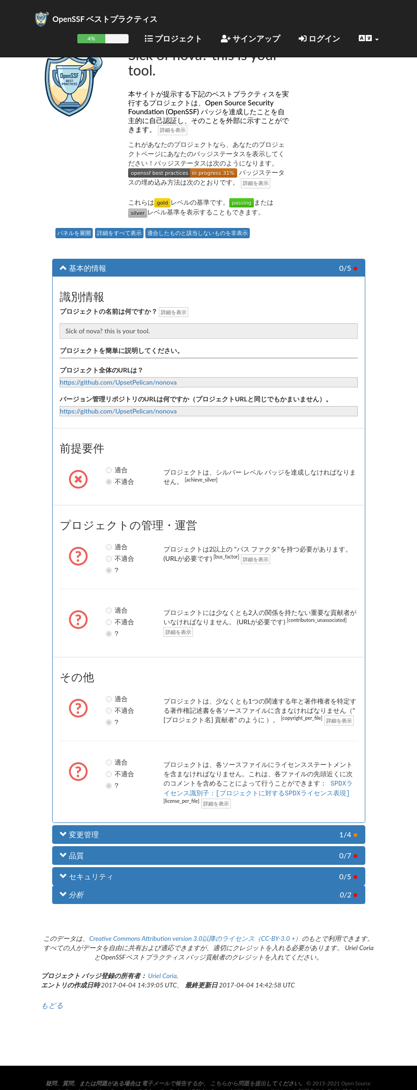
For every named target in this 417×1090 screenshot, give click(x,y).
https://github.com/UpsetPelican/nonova (118, 382)
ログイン (319, 38)
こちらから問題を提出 (238, 1083)
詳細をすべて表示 (119, 232)
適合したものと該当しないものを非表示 (197, 232)
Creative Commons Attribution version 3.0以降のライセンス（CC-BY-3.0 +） (195, 937)
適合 (110, 470)
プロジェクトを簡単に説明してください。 (122, 350)
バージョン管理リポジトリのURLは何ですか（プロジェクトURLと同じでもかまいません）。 (196, 399)
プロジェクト (173, 38)
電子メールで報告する (170, 1083)
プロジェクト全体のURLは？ (102, 370)
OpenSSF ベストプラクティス (105, 19)
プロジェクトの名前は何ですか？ (108, 311)
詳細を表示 (172, 130)
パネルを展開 (74, 232)
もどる (52, 1004)
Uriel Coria (162, 975)
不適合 (110, 481)
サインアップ (250, 38)
